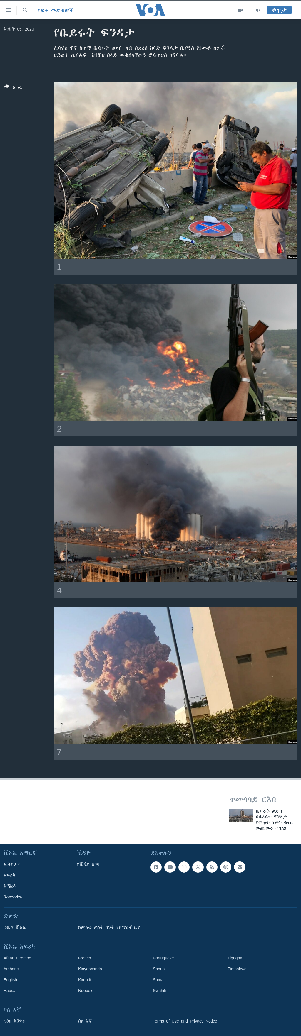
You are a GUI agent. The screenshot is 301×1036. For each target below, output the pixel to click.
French (84, 958)
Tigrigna (235, 958)
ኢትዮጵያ (12, 864)
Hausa (9, 990)
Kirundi (84, 979)
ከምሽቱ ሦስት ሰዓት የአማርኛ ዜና (109, 927)
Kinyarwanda (90, 968)
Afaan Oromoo (17, 958)
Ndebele (85, 990)
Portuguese (163, 958)
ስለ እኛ (85, 1021)
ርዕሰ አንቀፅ (14, 1021)
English (10, 979)
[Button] (13, 88)
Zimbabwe (237, 968)
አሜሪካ (10, 886)
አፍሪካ (9, 875)
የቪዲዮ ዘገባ (88, 864)
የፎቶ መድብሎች (55, 10)
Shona (159, 968)
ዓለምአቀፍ (13, 897)
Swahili (159, 990)
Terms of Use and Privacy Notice (185, 1021)
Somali (159, 979)
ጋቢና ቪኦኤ (15, 927)
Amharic (11, 968)
